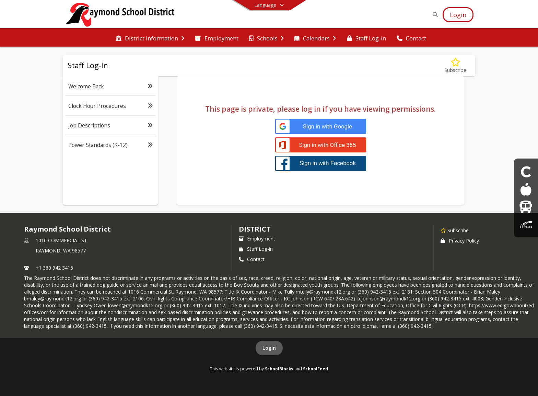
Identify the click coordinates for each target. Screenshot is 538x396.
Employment (257, 238)
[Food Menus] (526, 189)
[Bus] (526, 206)
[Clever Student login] (526, 171)
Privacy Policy (460, 240)
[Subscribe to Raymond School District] (455, 230)
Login (269, 348)
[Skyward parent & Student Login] (526, 224)
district (254, 229)
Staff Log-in (256, 249)
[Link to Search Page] (434, 14)
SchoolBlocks (279, 368)
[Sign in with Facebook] (320, 163)
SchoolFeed (315, 368)
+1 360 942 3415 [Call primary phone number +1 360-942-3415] (54, 267)
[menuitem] (150, 38)
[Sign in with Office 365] (320, 145)
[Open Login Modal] (458, 14)
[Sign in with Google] (320, 126)
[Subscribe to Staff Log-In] (455, 65)
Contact (252, 259)
